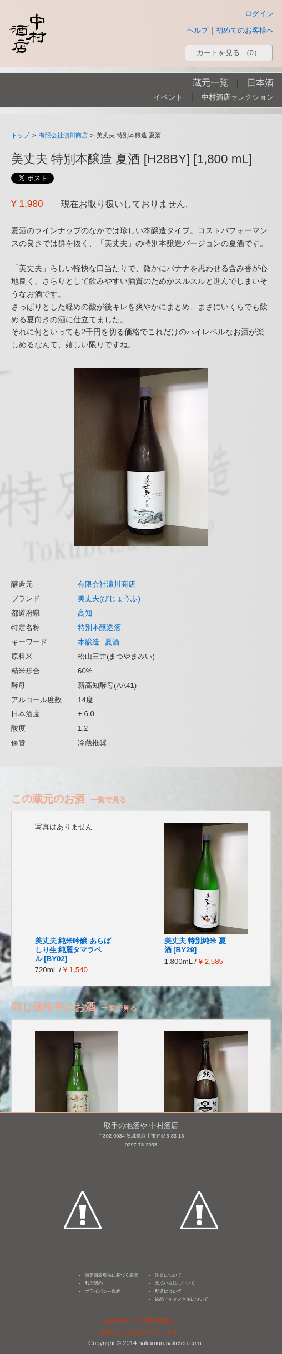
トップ (20, 135)
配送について (168, 1291)
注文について (168, 1275)
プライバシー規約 (102, 1291)
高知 (85, 613)
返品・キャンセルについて (181, 1299)
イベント (168, 97)
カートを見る (229, 52)
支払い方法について (175, 1283)
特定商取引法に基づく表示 (111, 1275)
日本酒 (260, 82)
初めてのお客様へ (245, 30)
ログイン (259, 13)
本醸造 (88, 642)
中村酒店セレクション (238, 97)
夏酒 (112, 642)
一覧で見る (108, 800)
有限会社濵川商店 (63, 135)
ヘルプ (197, 30)
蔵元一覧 (210, 82)
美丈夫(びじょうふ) (109, 598)
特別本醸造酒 (99, 627)
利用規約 (94, 1283)
